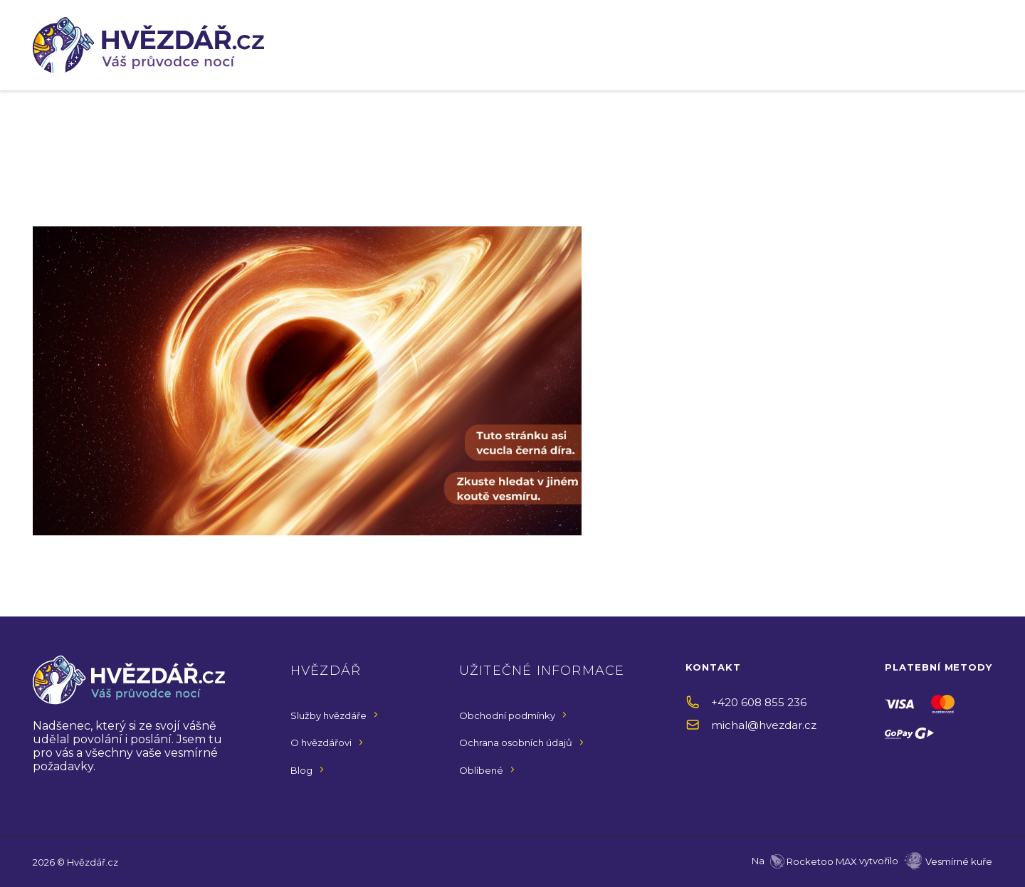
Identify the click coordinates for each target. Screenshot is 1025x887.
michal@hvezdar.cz (763, 725)
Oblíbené (481, 770)
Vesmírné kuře (958, 861)
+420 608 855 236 (758, 702)
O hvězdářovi (321, 742)
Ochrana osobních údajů (515, 742)
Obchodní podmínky (507, 715)
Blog (301, 770)
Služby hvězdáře (328, 715)
